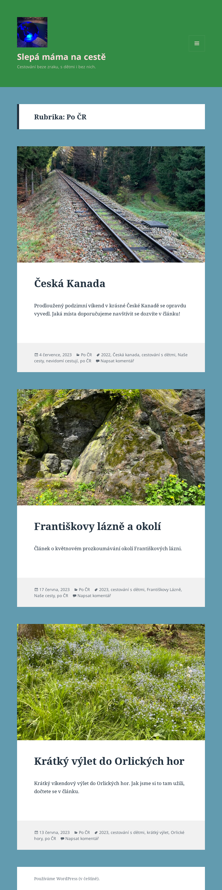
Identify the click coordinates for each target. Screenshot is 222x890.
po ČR (85, 360)
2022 (105, 354)
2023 (103, 589)
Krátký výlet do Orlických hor (109, 761)
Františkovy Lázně (164, 589)
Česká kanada (126, 354)
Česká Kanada (70, 283)
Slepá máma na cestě (61, 56)
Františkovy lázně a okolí (97, 526)
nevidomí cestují (62, 360)
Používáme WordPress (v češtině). (67, 878)
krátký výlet (158, 832)
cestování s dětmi (158, 354)
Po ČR (86, 354)
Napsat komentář (117, 360)
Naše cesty (44, 595)
